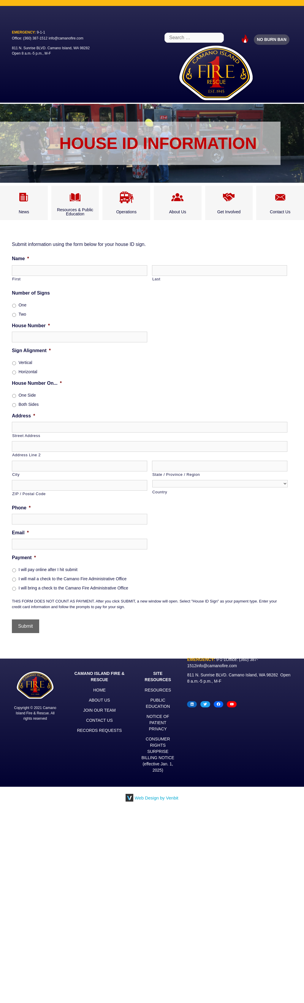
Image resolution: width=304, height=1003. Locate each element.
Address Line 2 (26, 455)
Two (22, 314)
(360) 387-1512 (35, 38)
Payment (24, 557)
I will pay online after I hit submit (47, 569)
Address (23, 415)
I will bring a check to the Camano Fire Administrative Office (73, 588)
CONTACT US (99, 720)
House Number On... (37, 383)
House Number (31, 325)
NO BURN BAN (271, 39)
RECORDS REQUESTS (99, 730)
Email (20, 532)
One (22, 305)
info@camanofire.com (66, 38)
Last (156, 279)
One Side (27, 395)
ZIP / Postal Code (29, 494)
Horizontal (27, 371)
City (16, 474)
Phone (21, 507)
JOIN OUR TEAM (99, 710)
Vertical (25, 362)
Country (159, 492)
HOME (99, 690)
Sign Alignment (31, 350)
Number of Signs (31, 292)
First (16, 279)
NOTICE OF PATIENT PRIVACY (158, 722)
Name (20, 258)
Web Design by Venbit (156, 797)
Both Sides (28, 404)
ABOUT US (99, 700)
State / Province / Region (176, 474)
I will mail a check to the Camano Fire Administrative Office (72, 578)
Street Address (26, 435)
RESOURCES (158, 690)
